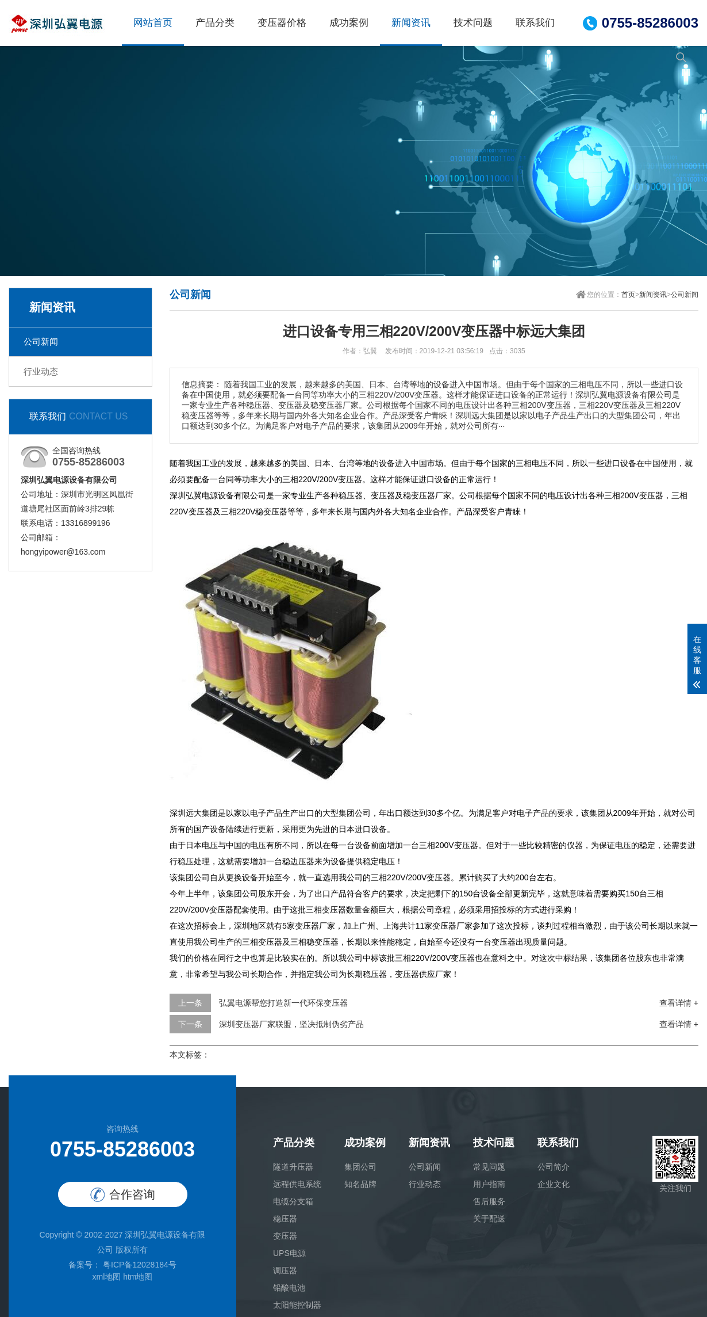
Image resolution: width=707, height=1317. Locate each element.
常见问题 (489, 1166)
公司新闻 (41, 341)
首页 (628, 295)
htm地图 (137, 1276)
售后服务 (489, 1201)
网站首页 (152, 22)
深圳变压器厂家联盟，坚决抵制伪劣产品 (291, 1024)
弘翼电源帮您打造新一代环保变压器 (283, 1002)
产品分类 (215, 22)
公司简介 (553, 1166)
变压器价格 (282, 22)
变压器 (285, 1235)
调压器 (285, 1270)
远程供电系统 (297, 1184)
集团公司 (360, 1166)
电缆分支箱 (293, 1201)
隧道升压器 (293, 1166)
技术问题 (473, 22)
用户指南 (489, 1184)
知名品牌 (360, 1184)
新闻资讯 (411, 22)
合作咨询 (122, 1195)
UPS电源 (289, 1253)
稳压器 (285, 1218)
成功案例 (348, 22)
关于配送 (489, 1218)
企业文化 (553, 1184)
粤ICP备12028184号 (138, 1264)
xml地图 (106, 1276)
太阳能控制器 (297, 1305)
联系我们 (535, 22)
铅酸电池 (289, 1287)
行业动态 (41, 371)
